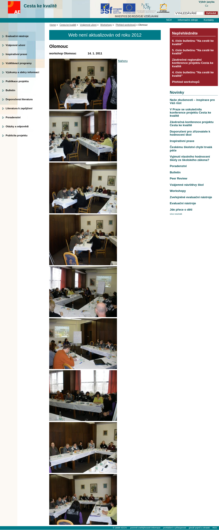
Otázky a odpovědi (17, 126)
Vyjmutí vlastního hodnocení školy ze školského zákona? (190, 158)
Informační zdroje (188, 20)
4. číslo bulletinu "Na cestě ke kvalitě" (193, 74)
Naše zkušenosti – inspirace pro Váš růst (192, 101)
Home (53, 25)
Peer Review (178, 178)
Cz (206, 5)
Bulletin (10, 90)
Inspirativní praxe (16, 54)
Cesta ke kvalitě (40, 5)
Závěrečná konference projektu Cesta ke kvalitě (192, 123)
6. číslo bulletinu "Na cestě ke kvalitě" (193, 42)
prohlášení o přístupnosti (174, 528)
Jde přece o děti (181, 209)
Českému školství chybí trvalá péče (191, 148)
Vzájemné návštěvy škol (187, 184)
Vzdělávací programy (19, 63)
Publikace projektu (17, 81)
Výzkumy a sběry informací (22, 72)
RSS (214, 528)
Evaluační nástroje (17, 36)
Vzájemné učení (15, 45)
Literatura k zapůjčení (19, 108)
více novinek (176, 214)
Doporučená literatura (19, 99)
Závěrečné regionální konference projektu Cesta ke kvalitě (192, 63)
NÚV (169, 20)
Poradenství (13, 117)
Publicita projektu (17, 135)
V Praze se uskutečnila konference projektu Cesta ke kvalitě (190, 113)
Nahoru (123, 61)
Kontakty (209, 20)
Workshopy (106, 25)
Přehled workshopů (126, 25)
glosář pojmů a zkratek (199, 528)
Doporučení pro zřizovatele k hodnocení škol (190, 133)
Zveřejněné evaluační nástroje (191, 197)
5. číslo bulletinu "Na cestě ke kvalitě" (193, 52)
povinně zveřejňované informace (145, 528)
